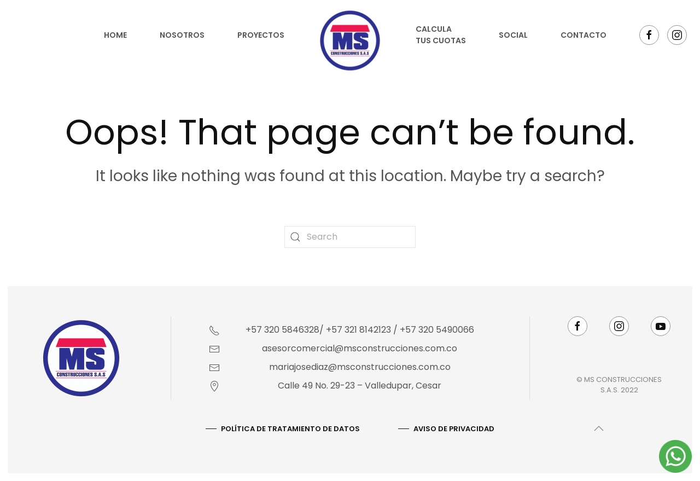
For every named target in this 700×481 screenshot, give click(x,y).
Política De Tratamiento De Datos (289, 429)
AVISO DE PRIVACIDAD (452, 429)
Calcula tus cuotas (441, 35)
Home (115, 35)
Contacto (583, 35)
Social (513, 35)
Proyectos (260, 35)
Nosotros (182, 35)
